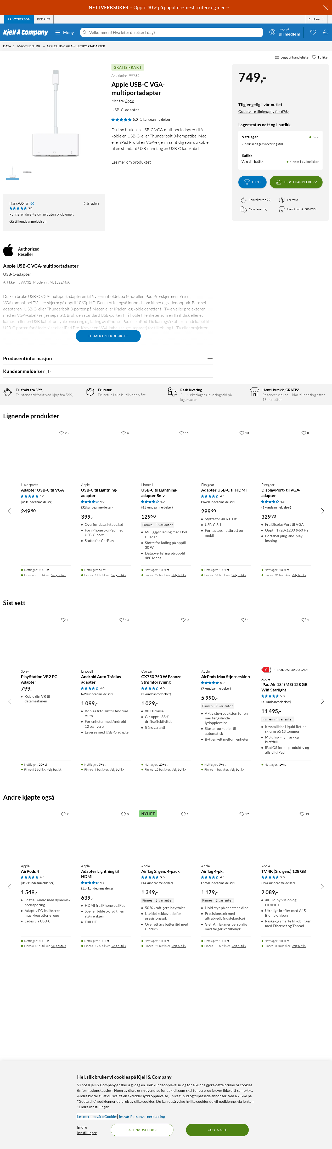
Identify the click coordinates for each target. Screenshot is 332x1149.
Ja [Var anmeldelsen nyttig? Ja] (194, 516)
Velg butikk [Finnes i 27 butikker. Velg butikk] (179, 742)
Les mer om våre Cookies (97, 1116)
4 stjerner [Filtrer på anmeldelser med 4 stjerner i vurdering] (75, 418)
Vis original (106, 502)
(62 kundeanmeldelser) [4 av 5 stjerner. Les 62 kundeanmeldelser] (97, 861)
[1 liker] (65, 787)
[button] (12, 173)
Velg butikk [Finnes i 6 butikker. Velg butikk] (117, 937)
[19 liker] (304, 981)
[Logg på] (284, 32)
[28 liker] (64, 600)
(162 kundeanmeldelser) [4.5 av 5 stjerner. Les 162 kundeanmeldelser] (218, 669)
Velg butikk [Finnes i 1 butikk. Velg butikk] (54, 937)
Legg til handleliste (291, 57)
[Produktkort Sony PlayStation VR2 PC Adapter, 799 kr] (46, 807)
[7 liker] (65, 981)
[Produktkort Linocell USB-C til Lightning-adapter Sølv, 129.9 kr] (166, 620)
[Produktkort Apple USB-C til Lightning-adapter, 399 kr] (106, 620)
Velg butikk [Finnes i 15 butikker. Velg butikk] (179, 937)
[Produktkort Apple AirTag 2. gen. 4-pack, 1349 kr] (166, 1002)
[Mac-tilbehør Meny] (44, 46)
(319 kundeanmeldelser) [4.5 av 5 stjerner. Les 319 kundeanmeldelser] (37, 1050)
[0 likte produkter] (313, 32)
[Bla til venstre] (9, 678)
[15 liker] (184, 600)
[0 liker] (305, 600)
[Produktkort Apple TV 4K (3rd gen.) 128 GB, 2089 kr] (286, 1002)
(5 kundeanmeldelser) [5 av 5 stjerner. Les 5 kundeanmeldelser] (276, 869)
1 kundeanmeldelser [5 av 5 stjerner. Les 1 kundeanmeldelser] (155, 119)
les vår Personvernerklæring (142, 1116)
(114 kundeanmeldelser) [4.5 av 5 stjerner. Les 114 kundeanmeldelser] (98, 1056)
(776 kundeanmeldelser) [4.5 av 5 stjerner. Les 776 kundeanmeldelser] (218, 1050)
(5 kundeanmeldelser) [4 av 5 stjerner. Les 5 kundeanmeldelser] (156, 861)
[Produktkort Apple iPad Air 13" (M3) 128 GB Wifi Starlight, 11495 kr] (286, 807)
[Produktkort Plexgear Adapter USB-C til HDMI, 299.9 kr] (226, 620)
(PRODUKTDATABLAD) (291, 837)
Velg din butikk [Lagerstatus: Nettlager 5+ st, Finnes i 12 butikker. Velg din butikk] (252, 161)
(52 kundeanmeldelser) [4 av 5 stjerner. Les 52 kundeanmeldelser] (97, 675)
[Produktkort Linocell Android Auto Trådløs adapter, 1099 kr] (106, 807)
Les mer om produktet (131, 162)
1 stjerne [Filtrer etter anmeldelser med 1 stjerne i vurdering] (74, 442)
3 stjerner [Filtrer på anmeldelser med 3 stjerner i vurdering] (75, 426)
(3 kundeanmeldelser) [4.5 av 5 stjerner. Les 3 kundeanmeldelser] (276, 675)
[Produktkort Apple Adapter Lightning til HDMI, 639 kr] (106, 1002)
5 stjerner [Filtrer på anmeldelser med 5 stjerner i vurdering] (75, 410)
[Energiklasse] (266, 837)
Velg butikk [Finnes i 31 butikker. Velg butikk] (239, 742)
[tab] (19, 19)
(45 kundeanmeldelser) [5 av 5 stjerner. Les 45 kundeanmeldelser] (37, 669)
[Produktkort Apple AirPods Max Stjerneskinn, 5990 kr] (226, 807)
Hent (252, 182)
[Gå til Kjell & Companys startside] (27, 32)
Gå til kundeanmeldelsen (27, 221)
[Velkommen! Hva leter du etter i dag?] (175, 32)
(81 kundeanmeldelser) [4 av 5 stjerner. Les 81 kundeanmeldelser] (157, 675)
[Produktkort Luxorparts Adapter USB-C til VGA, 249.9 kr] (46, 620)
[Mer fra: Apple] (21, 252)
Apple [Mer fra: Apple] (129, 101)
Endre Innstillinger (87, 1130)
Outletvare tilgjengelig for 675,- (263, 111)
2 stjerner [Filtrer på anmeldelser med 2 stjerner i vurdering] (75, 434)
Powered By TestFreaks (191, 532)
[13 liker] (320, 57)
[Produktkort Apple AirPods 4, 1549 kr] (46, 1002)
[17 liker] (244, 981)
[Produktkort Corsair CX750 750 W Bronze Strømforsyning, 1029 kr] (166, 807)
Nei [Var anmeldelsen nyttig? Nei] (205, 516)
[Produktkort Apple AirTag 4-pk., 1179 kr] (226, 1002)
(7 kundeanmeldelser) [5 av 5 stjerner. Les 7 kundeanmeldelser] (216, 856)
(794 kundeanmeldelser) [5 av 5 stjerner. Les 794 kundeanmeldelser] (278, 1050)
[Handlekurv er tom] (325, 32)
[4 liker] (125, 600)
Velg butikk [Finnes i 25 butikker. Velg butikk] (58, 742)
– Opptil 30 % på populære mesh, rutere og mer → (160, 7)
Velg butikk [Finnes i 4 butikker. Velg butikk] (237, 937)
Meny (64, 32)
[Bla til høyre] (322, 678)
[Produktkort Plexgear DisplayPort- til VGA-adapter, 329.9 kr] (286, 620)
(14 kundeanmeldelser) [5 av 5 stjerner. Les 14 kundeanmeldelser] (157, 1050)
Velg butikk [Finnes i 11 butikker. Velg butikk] (118, 742)
